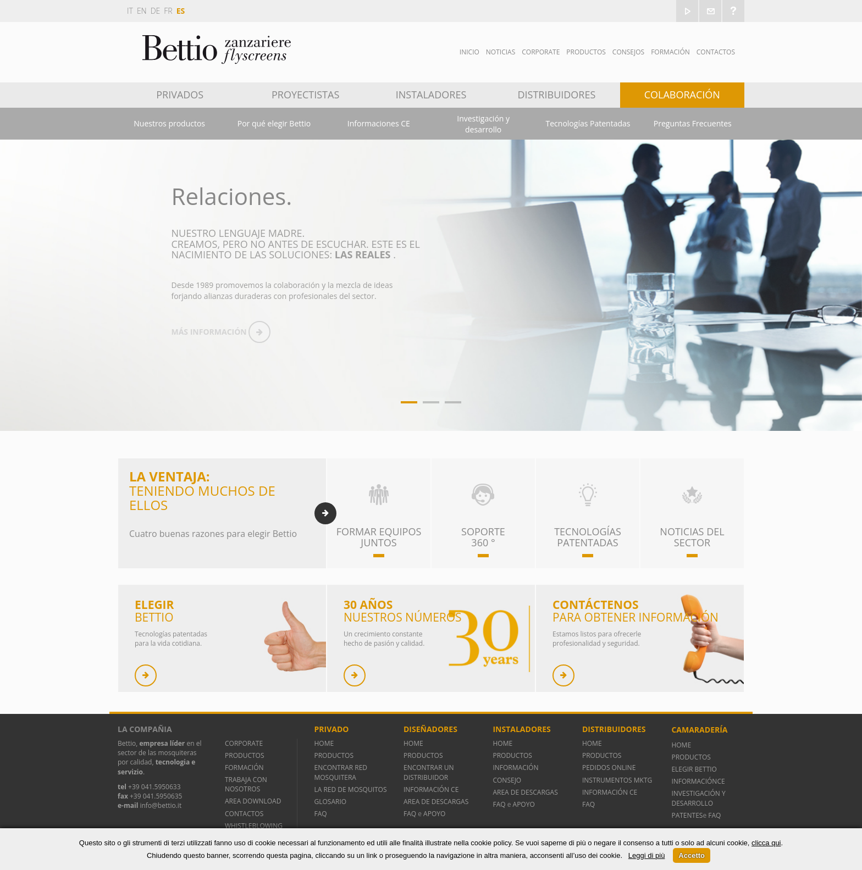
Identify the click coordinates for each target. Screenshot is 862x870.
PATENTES (687, 815)
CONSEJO (507, 780)
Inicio (469, 52)
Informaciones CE (378, 123)
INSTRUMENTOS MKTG (617, 780)
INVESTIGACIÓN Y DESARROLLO (698, 798)
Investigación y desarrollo (483, 124)
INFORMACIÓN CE (431, 789)
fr (168, 10)
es (180, 10)
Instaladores (431, 94)
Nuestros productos (169, 123)
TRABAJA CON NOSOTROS (246, 784)
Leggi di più (646, 855)
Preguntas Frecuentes (693, 123)
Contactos (716, 52)
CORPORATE (244, 743)
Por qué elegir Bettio (274, 123)
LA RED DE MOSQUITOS (350, 789)
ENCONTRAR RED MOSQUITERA (340, 772)
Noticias (500, 52)
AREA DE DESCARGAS (436, 801)
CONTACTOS (244, 813)
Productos (586, 52)
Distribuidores (557, 94)
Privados (179, 94)
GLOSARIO (330, 801)
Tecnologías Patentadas (588, 123)
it (130, 10)
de (156, 10)
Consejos (628, 52)
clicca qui (766, 843)
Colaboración (682, 94)
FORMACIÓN (244, 767)
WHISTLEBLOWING (254, 825)
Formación (670, 52)
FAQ (320, 813)
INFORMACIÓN (517, 767)
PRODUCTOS (244, 755)
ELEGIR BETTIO (694, 769)
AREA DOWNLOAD (253, 801)
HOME (324, 743)
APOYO (434, 813)
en (142, 10)
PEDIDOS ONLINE (609, 767)
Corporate (541, 52)
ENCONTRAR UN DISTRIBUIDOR (429, 772)
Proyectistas (305, 94)
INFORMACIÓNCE (698, 781)
